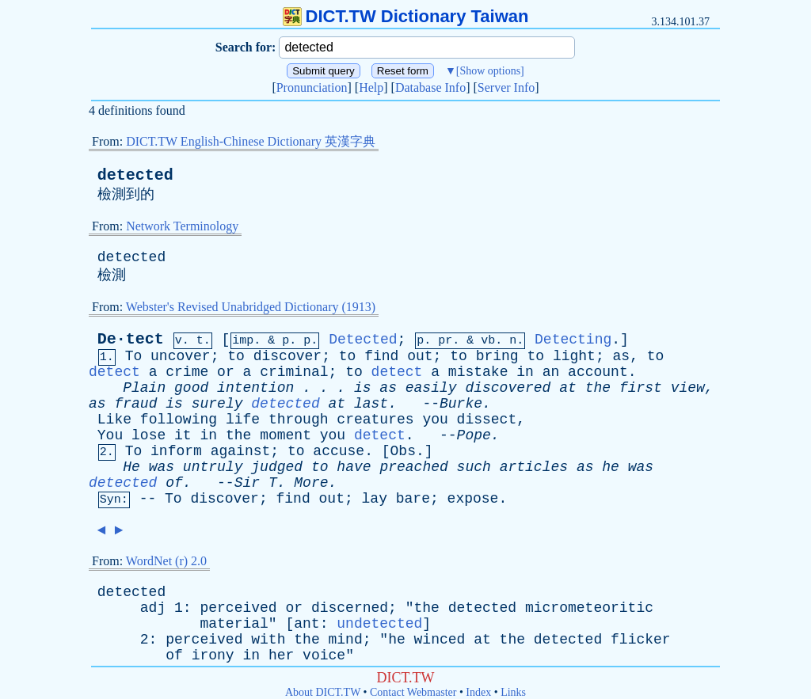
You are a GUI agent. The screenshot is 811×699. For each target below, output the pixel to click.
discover (287, 356)
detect (114, 372)
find (381, 356)
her (281, 655)
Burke (461, 404)
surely (217, 404)
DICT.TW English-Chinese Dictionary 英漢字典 (250, 141)
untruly (213, 467)
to (236, 356)
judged (277, 467)
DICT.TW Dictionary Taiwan (406, 16)
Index (478, 692)
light (574, 356)
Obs (403, 451)
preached (413, 467)
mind (346, 640)
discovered (507, 388)
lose (148, 435)
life (243, 419)
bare (413, 499)
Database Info (430, 87)
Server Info (506, 87)
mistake (478, 372)
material (234, 624)
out (419, 356)
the (598, 388)
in (525, 372)
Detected (363, 340)
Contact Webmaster (413, 692)
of (174, 483)
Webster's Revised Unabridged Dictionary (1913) (250, 306)
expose (473, 499)
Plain (144, 388)
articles (534, 467)
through (298, 419)
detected (135, 175)
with (268, 640)
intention (255, 388)
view (688, 388)
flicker (641, 640)
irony (213, 655)
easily (431, 388)
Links (513, 692)
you (434, 419)
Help (371, 87)
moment (285, 435)
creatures (375, 419)
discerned (349, 608)
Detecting (573, 340)
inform (176, 451)
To (134, 356)
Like (114, 419)
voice (324, 655)
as (621, 356)
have (354, 467)
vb (488, 341)
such (474, 467)
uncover (180, 356)
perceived (238, 608)
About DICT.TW (322, 692)
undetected (379, 624)
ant (306, 624)
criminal (294, 372)
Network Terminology (182, 226)
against (241, 451)
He (131, 467)
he (610, 467)
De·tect (130, 339)
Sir (247, 483)
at (568, 388)
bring (497, 356)
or (225, 372)
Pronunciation (312, 87)
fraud (135, 404)
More (311, 483)
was (161, 467)
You (110, 435)
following (178, 419)
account (598, 372)
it (183, 435)
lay (374, 499)
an (551, 372)
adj (153, 608)
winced (440, 640)
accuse (338, 451)
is (362, 388)
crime (187, 372)
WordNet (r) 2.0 (166, 561)
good (191, 388)
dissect (487, 419)
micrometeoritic (589, 608)
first (640, 388)
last (371, 404)
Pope (474, 435)
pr (445, 341)
